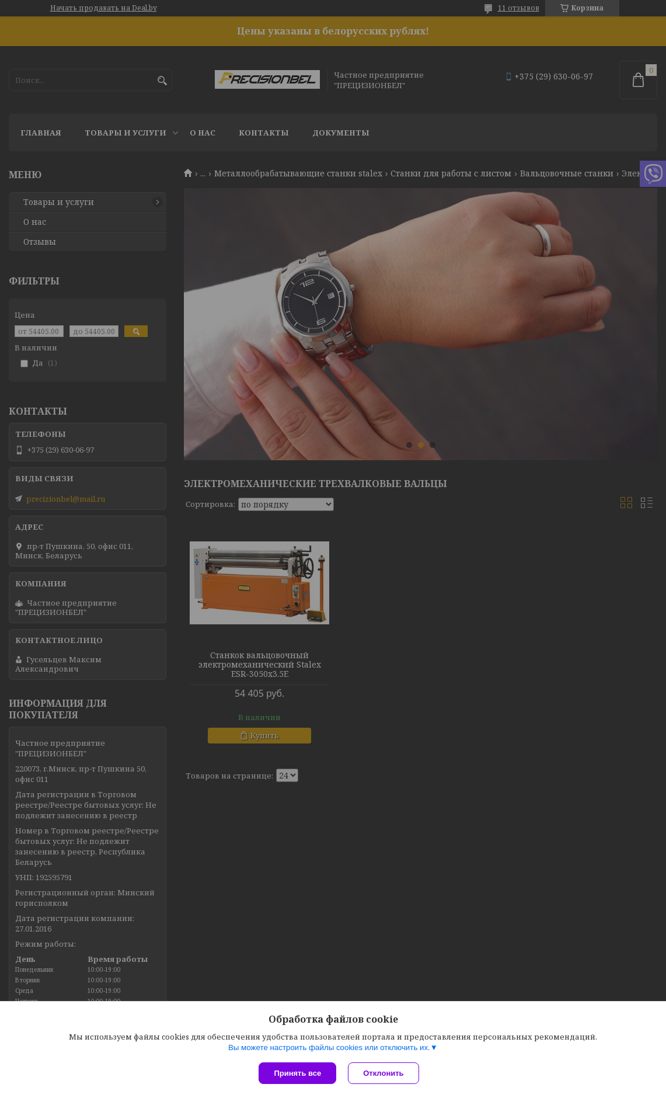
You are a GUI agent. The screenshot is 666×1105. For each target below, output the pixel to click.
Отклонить (383, 1073)
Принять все (297, 1073)
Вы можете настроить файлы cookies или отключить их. (329, 1047)
